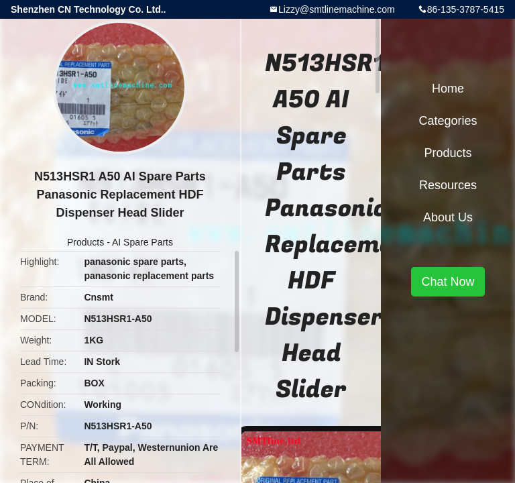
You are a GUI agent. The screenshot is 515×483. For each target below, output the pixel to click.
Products (85, 242)
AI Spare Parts (142, 242)
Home (448, 88)
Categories (447, 120)
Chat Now (447, 281)
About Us (448, 217)
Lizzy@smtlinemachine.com (336, 9)
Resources (448, 185)
